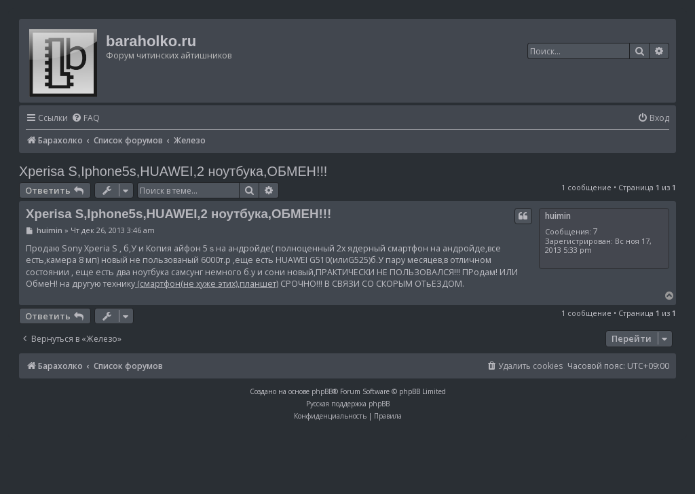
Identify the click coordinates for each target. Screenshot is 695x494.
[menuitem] (85, 118)
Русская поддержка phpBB (348, 403)
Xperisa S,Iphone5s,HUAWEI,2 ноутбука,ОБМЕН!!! (173, 171)
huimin (558, 215)
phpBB (322, 391)
